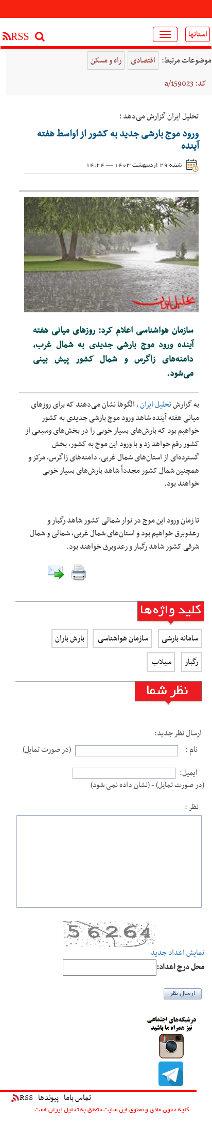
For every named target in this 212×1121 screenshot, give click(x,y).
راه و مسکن (106, 60)
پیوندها (48, 1098)
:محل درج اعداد (180, 967)
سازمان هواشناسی (122, 638)
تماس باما (77, 1098)
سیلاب (160, 662)
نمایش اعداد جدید (177, 953)
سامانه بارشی (180, 638)
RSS (22, 1098)
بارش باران (69, 638)
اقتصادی (143, 60)
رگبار (191, 662)
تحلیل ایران (155, 404)
